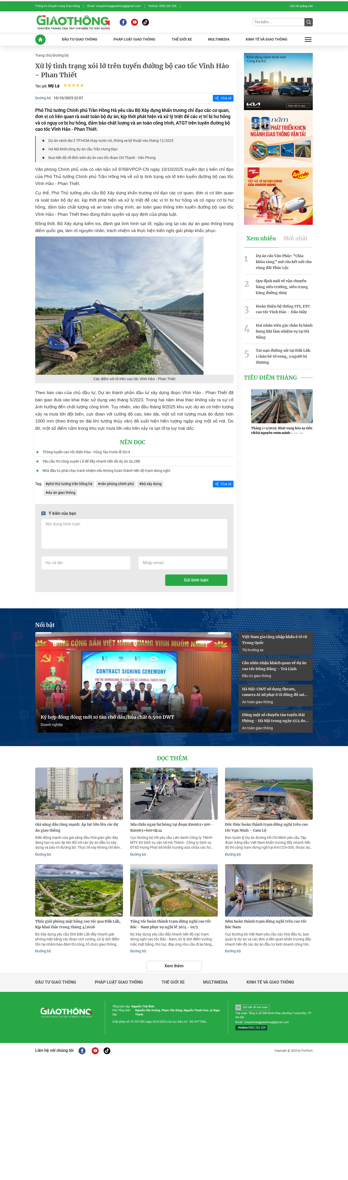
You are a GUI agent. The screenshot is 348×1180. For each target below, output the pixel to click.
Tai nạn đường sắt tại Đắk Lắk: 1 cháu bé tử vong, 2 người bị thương (283, 356)
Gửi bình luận (196, 580)
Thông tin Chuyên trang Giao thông (57, 6)
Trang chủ (43, 55)
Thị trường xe (252, 650)
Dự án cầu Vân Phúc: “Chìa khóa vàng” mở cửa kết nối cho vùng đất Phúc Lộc (284, 262)
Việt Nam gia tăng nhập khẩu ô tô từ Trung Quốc (274, 639)
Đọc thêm (172, 758)
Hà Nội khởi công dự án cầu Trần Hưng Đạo (83, 149)
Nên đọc (132, 442)
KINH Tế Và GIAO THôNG (266, 39)
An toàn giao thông (257, 702)
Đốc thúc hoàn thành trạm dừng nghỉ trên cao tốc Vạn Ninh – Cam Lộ (266, 827)
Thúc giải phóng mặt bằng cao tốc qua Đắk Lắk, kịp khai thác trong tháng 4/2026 (78, 924)
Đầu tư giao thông (256, 676)
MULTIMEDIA (218, 39)
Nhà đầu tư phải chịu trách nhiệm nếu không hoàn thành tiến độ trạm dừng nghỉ (106, 471)
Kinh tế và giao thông (270, 982)
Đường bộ (61, 55)
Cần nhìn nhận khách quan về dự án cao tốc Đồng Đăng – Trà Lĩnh (274, 666)
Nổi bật (45, 625)
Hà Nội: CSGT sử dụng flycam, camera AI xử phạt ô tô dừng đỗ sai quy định (273, 692)
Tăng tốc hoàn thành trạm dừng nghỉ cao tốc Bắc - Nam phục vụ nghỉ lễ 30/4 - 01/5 (170, 924)
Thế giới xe (173, 982)
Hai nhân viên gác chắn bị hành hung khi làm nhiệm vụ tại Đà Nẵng (284, 331)
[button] (255, 433)
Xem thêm (174, 965)
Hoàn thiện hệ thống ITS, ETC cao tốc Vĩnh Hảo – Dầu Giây (283, 309)
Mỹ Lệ (54, 85)
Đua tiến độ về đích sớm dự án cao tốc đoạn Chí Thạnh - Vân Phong (102, 158)
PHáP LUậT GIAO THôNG (134, 39)
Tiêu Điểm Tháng (270, 377)
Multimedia (215, 982)
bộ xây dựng (152, 484)
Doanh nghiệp (52, 725)
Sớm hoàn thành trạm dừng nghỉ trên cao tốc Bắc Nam (266, 924)
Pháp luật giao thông (119, 982)
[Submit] (308, 22)
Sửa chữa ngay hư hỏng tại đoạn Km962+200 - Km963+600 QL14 (171, 827)
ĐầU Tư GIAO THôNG (79, 39)
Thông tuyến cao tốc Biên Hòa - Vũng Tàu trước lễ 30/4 (86, 452)
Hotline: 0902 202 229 (162, 6)
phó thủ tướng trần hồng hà (70, 484)
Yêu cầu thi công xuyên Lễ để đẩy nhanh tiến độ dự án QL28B (91, 461)
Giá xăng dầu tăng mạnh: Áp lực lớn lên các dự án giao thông (76, 827)
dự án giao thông (61, 493)
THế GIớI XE (182, 39)
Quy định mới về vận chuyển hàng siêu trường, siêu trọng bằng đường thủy (282, 287)
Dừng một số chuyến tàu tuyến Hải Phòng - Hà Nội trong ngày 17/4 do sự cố (273, 718)
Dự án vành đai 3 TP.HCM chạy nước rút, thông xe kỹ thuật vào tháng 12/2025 (110, 141)
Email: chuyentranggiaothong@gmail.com (114, 6)
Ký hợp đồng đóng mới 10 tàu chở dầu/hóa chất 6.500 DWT (107, 717)
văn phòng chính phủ (117, 484)
